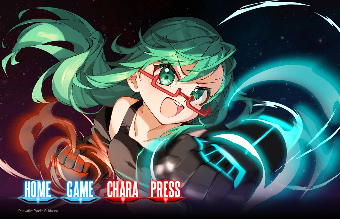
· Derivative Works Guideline (37, 210)
